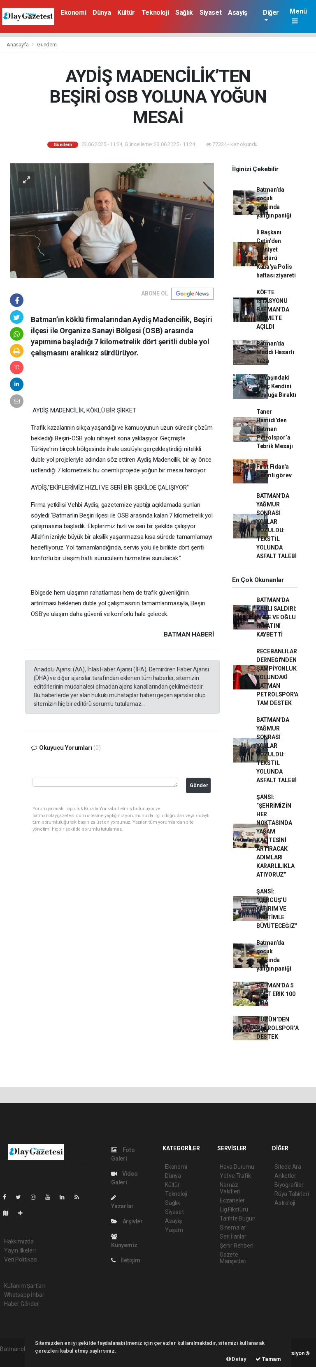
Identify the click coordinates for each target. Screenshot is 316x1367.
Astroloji (284, 1203)
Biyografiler (289, 1185)
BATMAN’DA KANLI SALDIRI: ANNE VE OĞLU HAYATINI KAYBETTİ (276, 617)
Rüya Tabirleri (291, 1194)
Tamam (268, 1359)
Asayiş (237, 12)
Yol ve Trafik (235, 1175)
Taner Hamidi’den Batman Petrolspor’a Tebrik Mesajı (274, 428)
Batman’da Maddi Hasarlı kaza (275, 352)
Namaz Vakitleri (230, 1188)
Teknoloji (155, 12)
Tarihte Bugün (238, 1218)
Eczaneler (232, 1200)
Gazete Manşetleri (233, 1257)
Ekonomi (73, 12)
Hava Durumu (237, 1166)
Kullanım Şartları (24, 1285)
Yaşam (174, 1230)
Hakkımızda (19, 1241)
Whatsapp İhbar (24, 1294)
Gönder (199, 785)
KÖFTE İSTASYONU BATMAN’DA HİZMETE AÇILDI (272, 309)
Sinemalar (233, 1227)
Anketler (285, 1175)
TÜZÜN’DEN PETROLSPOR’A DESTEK (277, 1028)
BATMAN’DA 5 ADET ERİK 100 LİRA (275, 994)
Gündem (47, 44)
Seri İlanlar (233, 1236)
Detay (236, 1359)
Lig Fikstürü (234, 1209)
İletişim (125, 1260)
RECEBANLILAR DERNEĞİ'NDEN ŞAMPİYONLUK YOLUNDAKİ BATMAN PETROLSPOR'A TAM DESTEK (277, 677)
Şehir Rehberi (236, 1245)
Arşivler (127, 1221)
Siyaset (210, 12)
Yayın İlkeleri (19, 1250)
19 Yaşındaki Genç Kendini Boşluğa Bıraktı (276, 386)
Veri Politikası (20, 1259)
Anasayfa (18, 44)
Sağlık (184, 12)
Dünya (102, 12)
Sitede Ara (287, 1166)
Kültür (126, 12)
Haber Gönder (21, 1304)
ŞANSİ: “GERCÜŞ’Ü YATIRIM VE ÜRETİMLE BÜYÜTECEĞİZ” (276, 908)
